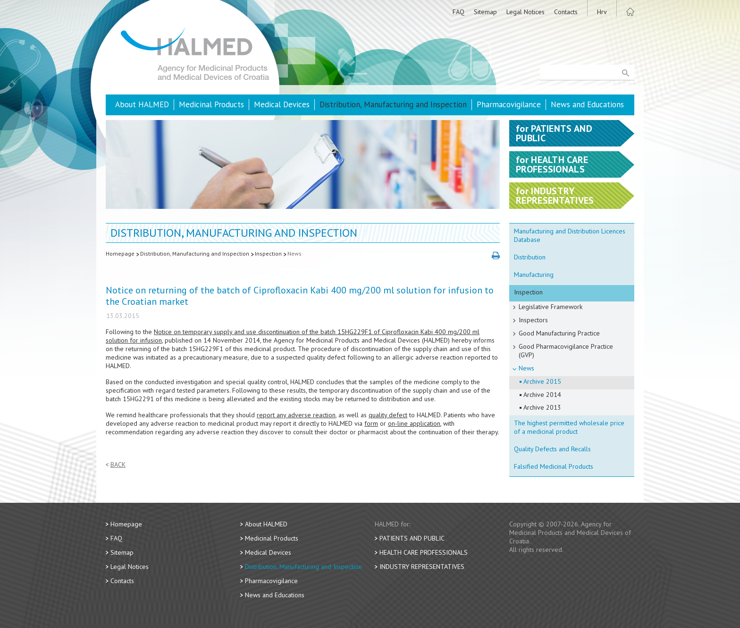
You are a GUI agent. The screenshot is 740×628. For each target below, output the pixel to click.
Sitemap (485, 12)
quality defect (388, 415)
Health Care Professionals (423, 552)
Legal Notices (525, 12)
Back (118, 465)
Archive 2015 (542, 381)
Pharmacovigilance (509, 104)
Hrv (602, 12)
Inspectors (533, 320)
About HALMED (142, 104)
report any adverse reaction (296, 415)
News (294, 253)
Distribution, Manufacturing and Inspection (393, 104)
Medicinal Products (211, 104)
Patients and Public (412, 538)
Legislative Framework (550, 306)
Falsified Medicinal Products (553, 466)
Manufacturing (534, 274)
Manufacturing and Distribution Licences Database (569, 235)
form (371, 423)
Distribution (530, 257)
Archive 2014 (542, 394)
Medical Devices (282, 104)
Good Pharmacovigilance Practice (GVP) (566, 350)
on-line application (414, 423)
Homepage (120, 253)
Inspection (268, 253)
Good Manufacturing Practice (559, 333)
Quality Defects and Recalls (552, 449)
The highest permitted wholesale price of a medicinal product (569, 427)
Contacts (566, 12)
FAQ (458, 12)
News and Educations (587, 104)
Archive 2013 (542, 407)
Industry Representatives (421, 566)
